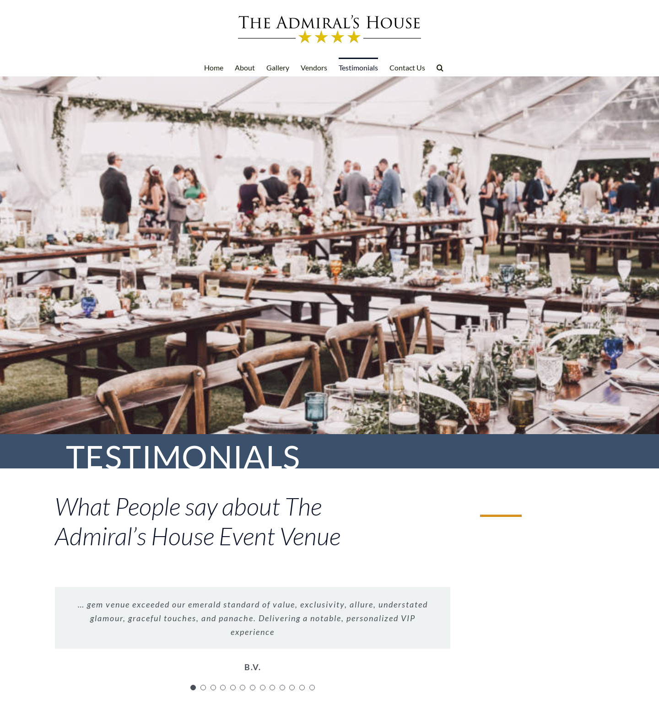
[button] (440, 67)
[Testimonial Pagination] (193, 687)
